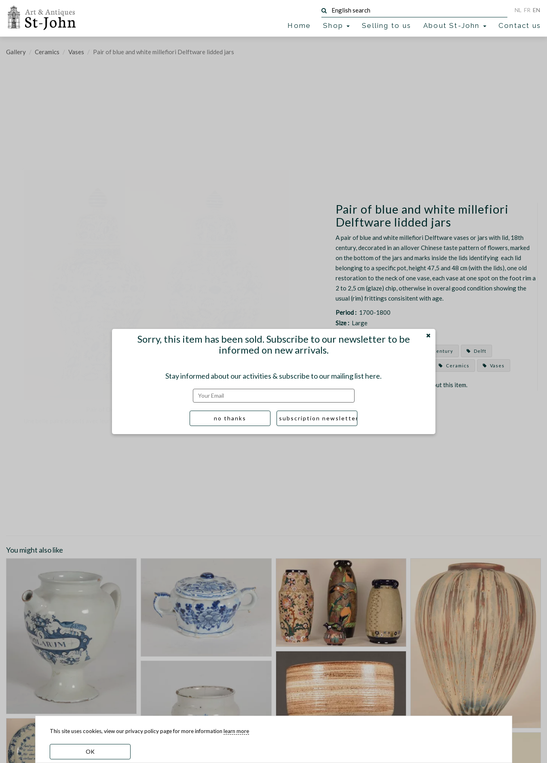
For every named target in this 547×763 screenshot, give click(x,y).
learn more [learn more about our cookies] (236, 731)
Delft (476, 351)
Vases (76, 51)
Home (299, 25)
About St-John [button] (454, 25)
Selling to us (386, 25)
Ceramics (47, 51)
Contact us (519, 25)
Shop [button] (336, 25)
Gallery (16, 51)
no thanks (230, 418)
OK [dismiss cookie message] (90, 751)
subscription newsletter (318, 418)
